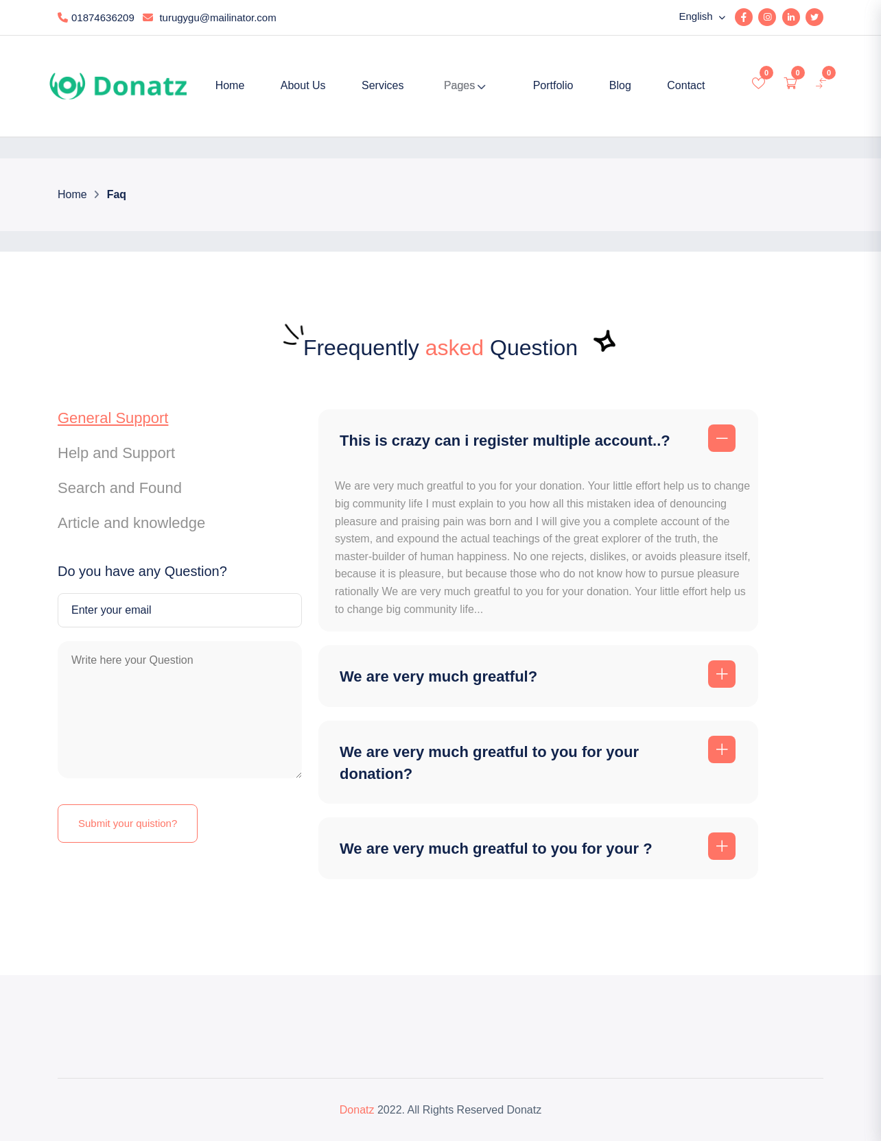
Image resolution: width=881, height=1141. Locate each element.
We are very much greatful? (438, 676)
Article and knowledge (131, 522)
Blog (620, 85)
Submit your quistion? (127, 823)
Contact (686, 85)
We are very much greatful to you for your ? (496, 848)
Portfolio (553, 85)
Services (382, 85)
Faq (116, 194)
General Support (113, 418)
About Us (303, 85)
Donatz (357, 1110)
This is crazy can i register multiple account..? (505, 440)
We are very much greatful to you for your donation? (489, 762)
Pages (459, 85)
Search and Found (120, 487)
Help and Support (116, 452)
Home (230, 85)
